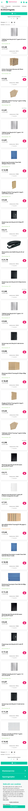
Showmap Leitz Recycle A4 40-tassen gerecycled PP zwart (12, 614)
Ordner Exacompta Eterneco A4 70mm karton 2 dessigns (12, 69)
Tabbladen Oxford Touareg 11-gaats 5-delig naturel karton (14, 101)
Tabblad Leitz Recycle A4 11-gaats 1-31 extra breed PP (12, 314)
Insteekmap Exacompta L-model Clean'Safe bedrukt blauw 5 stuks (14, 555)
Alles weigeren (6, 804)
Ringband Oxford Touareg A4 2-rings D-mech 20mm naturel (12, 192)
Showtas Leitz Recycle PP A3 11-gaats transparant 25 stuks (12, 734)
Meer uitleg (6, 799)
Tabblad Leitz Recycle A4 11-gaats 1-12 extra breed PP (12, 674)
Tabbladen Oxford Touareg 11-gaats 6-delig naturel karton (14, 433)
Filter (14, 13)
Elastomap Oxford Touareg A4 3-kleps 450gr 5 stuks (14, 374)
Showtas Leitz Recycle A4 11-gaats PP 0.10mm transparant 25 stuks (12, 495)
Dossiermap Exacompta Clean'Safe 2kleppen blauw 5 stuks (11, 162)
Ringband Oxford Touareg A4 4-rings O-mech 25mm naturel (12, 403)
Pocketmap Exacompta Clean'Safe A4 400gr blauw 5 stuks (14, 585)
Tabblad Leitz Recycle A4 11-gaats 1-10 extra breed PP (12, 133)
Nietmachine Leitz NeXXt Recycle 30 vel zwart (13, 252)
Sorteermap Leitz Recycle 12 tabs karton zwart (13, 704)
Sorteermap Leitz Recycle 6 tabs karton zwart (13, 344)
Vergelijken (14, 53)
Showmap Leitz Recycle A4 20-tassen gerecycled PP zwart (12, 465)
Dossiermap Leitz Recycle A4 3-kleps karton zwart (14, 282)
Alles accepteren (14, 806)
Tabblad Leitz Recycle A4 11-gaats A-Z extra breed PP (14, 40)
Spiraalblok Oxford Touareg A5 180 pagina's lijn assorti (14, 525)
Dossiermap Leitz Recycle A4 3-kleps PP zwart (12, 222)
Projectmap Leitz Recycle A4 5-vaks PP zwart (12, 644)
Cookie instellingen (14, 802)
